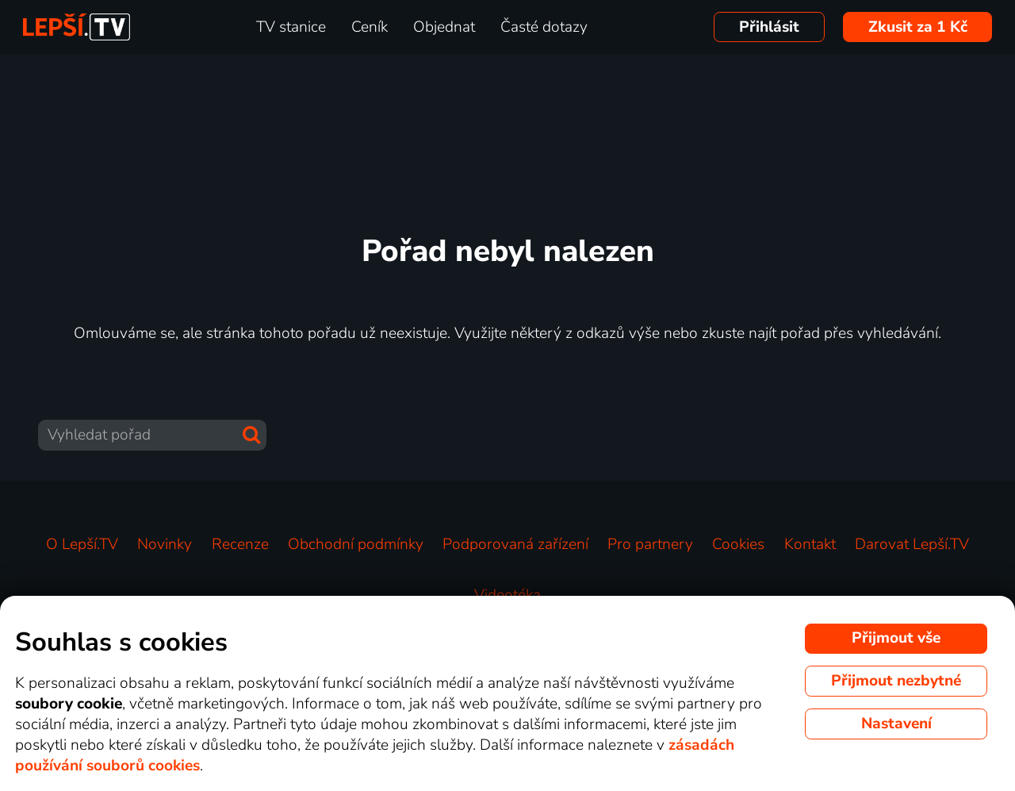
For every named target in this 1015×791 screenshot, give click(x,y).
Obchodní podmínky (355, 544)
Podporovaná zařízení (515, 544)
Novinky (164, 544)
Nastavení (896, 723)
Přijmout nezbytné (896, 680)
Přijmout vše (896, 638)
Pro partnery (650, 544)
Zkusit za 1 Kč (917, 27)
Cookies (738, 544)
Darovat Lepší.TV (912, 544)
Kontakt (810, 544)
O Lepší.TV (82, 544)
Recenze (240, 544)
